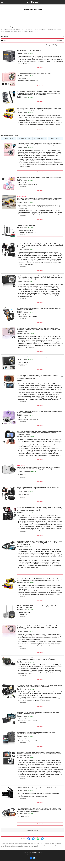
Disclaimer (40, 852)
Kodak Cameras (21, 465)
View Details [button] (40, 67)
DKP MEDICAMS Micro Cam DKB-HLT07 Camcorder (31, 50)
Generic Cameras (21, 196)
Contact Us (34, 852)
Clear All (59, 40)
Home (24, 852)
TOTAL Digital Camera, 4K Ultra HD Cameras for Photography (34, 73)
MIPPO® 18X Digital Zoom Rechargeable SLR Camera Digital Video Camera (38, 788)
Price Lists (29, 852)
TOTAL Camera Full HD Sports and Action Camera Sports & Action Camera (38, 357)
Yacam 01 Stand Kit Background (26, 225)
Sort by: (48, 45)
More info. (36, 846)
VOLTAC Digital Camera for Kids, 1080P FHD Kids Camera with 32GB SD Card (39, 177)
